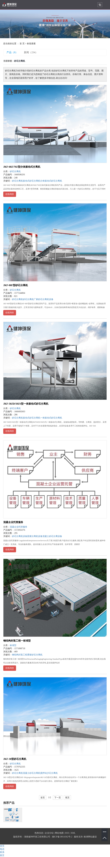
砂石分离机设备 (45, 299)
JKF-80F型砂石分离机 (15, 285)
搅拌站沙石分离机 (49, 773)
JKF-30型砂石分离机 (14, 759)
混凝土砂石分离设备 (52, 536)
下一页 (57, 797)
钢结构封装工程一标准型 (17, 640)
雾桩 (29, 655)
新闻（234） (31, 52)
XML (73, 833)
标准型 (13, 645)
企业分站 (49, 833)
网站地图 (59, 833)
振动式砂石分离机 (31, 181)
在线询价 (9, 194)
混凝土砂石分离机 (31, 773)
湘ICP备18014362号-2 (62, 837)
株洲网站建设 (90, 837)
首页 (42, 797)
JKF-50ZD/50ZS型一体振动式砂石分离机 (25, 403)
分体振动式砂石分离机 (51, 181)
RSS (67, 833)
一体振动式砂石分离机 (51, 418)
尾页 (67, 797)
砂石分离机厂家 (30, 299)
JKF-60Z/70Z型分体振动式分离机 (21, 166)
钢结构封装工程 (19, 655)
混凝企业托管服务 (13, 522)
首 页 (22, 43)
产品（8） (12, 52)
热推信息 (39, 833)
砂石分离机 (15, 171)
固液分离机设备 (34, 536)
